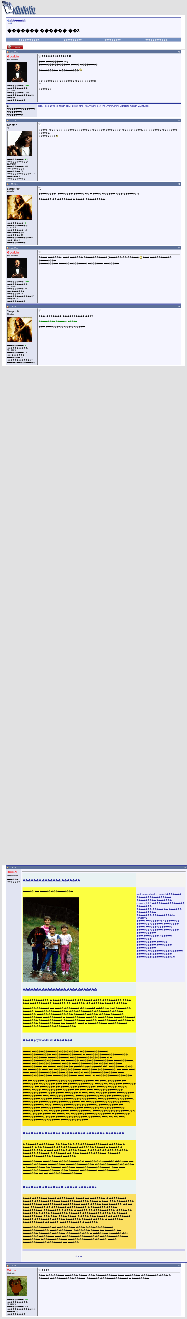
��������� (112, 40)
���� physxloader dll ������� (47, 1040)
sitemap (79, 1256)
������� (18, 20)
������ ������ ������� (157, 923)
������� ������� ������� (51, 880)
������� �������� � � (155, 956)
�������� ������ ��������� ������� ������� (73, 1133)
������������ (156, 40)
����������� (29, 40)
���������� (73, 40)
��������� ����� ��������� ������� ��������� (154, 944)
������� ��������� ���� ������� (60, 989)
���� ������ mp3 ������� (158, 920)
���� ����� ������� (154, 926)
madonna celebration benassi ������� (158, 894)
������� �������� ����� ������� (60, 1187)
